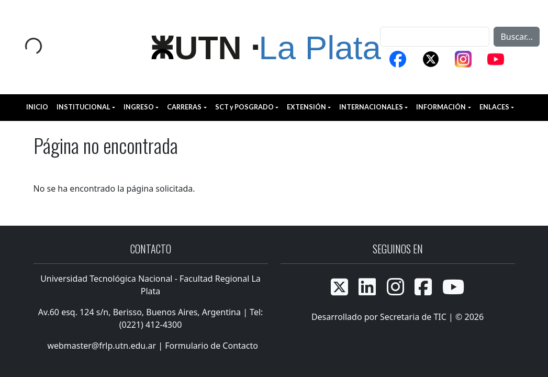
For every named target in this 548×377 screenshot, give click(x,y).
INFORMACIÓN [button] (441, 107)
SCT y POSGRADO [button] (244, 107)
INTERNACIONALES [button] (371, 107)
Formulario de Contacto (211, 345)
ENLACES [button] (494, 107)
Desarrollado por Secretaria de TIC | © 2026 (397, 317)
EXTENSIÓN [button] (306, 107)
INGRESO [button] (139, 107)
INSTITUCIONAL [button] (83, 107)
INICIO (37, 107)
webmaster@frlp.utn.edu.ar (100, 345)
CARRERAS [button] (184, 107)
